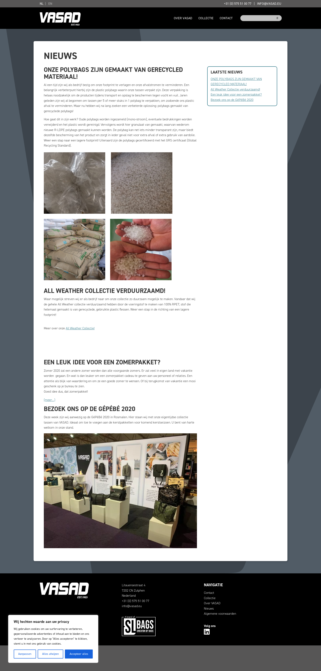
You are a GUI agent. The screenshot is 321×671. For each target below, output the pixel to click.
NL (41, 3)
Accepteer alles (79, 654)
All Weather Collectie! (80, 328)
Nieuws (209, 608)
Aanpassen (24, 654)
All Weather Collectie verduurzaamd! (235, 89)
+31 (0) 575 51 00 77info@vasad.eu (252, 3)
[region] (53, 639)
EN (50, 3)
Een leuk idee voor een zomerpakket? (236, 94)
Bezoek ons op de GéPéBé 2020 (232, 100)
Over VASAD (183, 18)
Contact (226, 18)
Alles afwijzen (50, 654)
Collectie (206, 18)
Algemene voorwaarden (220, 613)
